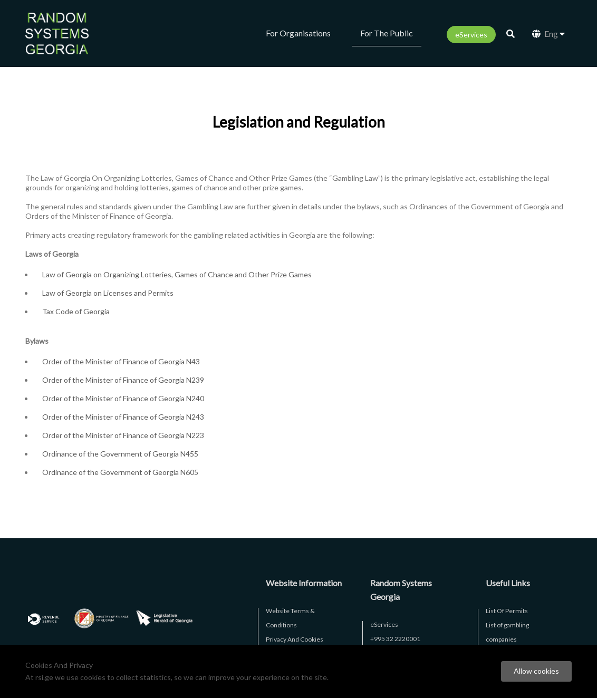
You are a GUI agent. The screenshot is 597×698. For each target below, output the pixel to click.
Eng (548, 33)
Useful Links (508, 583)
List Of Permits (507, 611)
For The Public (386, 33)
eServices (471, 34)
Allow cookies (536, 670)
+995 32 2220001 (395, 639)
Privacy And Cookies (294, 639)
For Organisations (298, 33)
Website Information (304, 583)
